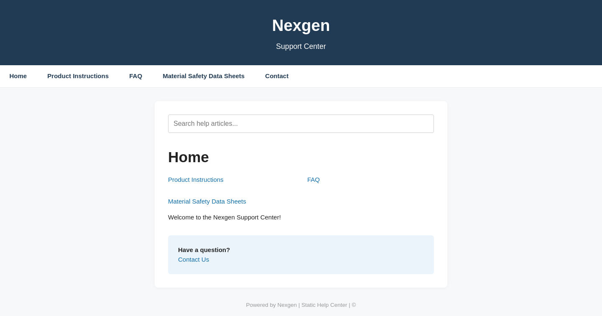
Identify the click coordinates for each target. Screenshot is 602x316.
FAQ (135, 75)
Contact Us (193, 259)
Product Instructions (78, 75)
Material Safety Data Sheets (204, 75)
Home (18, 75)
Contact (276, 75)
